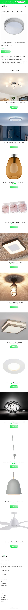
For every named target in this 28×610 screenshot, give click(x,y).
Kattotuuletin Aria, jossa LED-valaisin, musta (14, 541)
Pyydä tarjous (21, 1)
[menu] (25, 6)
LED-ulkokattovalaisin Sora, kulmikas (14, 262)
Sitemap (2, 601)
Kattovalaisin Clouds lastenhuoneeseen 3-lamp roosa (14, 222)
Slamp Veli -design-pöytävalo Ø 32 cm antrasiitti (14, 422)
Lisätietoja (5, 51)
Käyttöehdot (3, 597)
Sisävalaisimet (9, 42)
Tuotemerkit (3, 583)
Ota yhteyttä (3, 595)
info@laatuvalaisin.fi (5, 570)
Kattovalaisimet (21, 42)
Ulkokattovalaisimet (5, 43)
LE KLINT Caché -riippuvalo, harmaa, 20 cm (14, 501)
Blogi (2, 593)
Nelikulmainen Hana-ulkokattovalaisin (14, 342)
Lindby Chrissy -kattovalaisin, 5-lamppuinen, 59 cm (14, 102)
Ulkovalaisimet (15, 42)
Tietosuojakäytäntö (5, 599)
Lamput (2, 577)
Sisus (2, 581)
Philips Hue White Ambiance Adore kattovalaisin (14, 142)
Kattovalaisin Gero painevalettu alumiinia (14, 302)
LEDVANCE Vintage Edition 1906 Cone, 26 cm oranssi (14, 182)
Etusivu (2, 13)
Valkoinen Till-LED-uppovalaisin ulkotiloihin (14, 382)
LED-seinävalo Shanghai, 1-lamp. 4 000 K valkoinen (14, 462)
